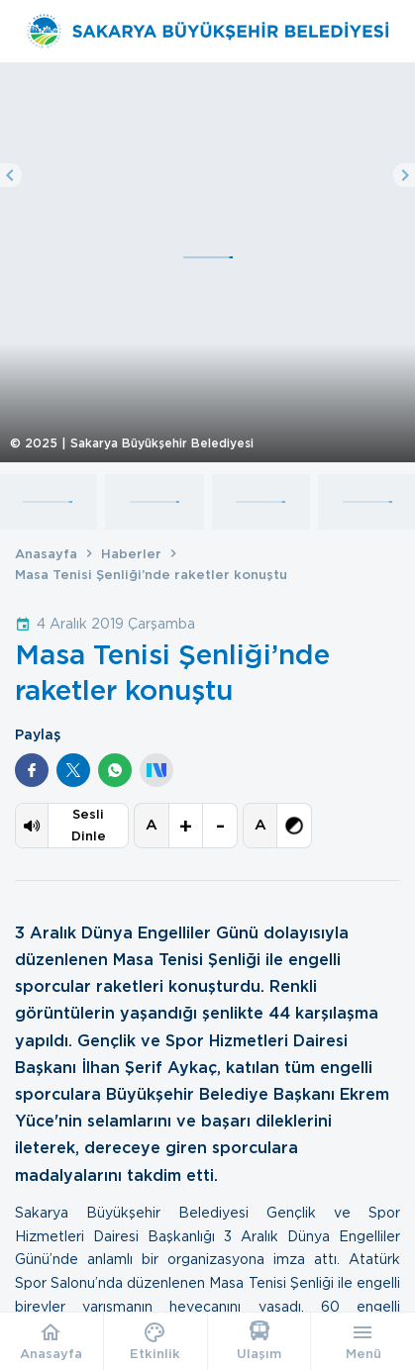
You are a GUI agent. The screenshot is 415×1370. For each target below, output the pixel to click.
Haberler (131, 553)
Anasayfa (46, 553)
